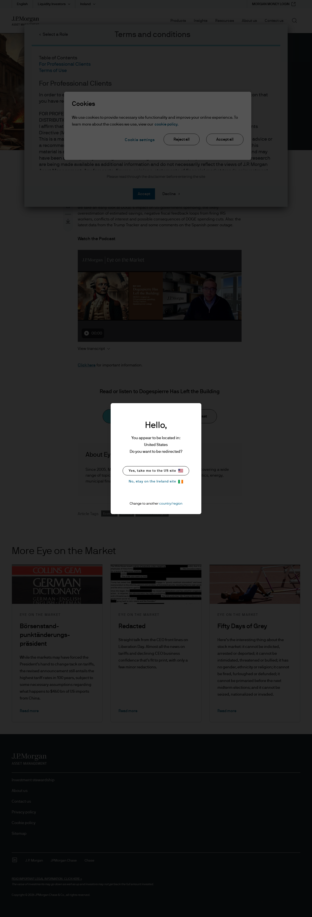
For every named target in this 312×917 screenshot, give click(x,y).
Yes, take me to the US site (156, 470)
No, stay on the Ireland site (156, 481)
